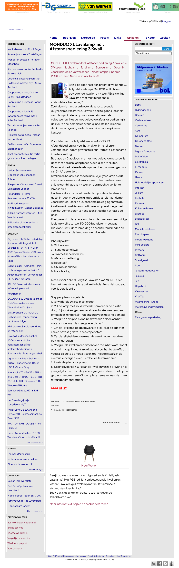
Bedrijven (69, 37)
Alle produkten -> (35, 511)
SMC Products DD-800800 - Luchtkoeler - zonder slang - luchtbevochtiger (23, 317)
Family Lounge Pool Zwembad (24, 500)
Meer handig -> (36, 469)
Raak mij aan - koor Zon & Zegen (24, 54)
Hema (138, 177)
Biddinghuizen (143, 109)
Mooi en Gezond (144, 239)
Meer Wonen (89, 465)
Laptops (139, 213)
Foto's (104, 37)
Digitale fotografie (145, 151)
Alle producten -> (35, 442)
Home (53, 37)
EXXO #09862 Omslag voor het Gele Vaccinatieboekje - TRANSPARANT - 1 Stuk (24, 303)
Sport (138, 265)
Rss (118, 556)
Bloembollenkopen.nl (19, 464)
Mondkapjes (142, 234)
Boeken (139, 114)
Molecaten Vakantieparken (22, 459)
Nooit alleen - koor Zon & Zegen (24, 49)
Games (139, 172)
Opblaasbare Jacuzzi (18, 505)
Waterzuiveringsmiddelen (149, 306)
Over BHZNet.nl (55, 556)
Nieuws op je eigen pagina (74, 556)
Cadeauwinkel (143, 120)
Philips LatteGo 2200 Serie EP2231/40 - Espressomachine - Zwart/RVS (25, 414)
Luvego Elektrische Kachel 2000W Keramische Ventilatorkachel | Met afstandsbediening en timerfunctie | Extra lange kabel (24, 344)
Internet (139, 187)
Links (117, 37)
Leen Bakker (142, 218)
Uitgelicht (140, 286)
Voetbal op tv (14, 548)
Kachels (139, 197)
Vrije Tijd (139, 296)
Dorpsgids (88, 37)
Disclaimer (110, 556)
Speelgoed (141, 260)
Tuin (137, 280)
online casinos (15, 527)
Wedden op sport (17, 543)
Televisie (140, 275)
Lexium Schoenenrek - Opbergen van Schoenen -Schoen (22, 174)
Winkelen (132, 37)
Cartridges (141, 125)
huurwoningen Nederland (21, 522)
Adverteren (126, 556)
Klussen (139, 203)
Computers (141, 135)
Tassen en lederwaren (147, 270)
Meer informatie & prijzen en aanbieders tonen (79, 504)
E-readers (141, 166)
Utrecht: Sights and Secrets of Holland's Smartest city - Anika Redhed (24, 83)
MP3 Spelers (142, 244)
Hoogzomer (14, 293)
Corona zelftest (143, 140)
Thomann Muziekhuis (18, 453)
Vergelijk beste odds (18, 538)
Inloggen (166, 21)
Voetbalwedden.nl (17, 532)
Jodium (139, 192)
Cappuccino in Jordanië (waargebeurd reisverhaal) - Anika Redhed (22, 115)
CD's (137, 130)
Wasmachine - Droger (147, 301)
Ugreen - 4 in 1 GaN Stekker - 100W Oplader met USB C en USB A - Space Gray (23, 363)
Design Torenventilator (19, 480)
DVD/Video (141, 156)
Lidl (137, 223)
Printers (139, 249)
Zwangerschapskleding (148, 317)
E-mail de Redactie (95, 556)
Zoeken (165, 37)
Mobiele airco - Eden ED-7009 (24, 495)
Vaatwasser (141, 291)
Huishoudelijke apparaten (149, 182)
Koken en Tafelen (144, 208)
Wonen (139, 311)
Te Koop (149, 37)
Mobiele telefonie (145, 228)
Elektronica (141, 161)
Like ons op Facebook (16, 29)
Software (140, 254)
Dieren (139, 146)
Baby (138, 104)
